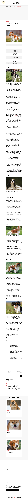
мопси (15, 115)
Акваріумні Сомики (11, 382)
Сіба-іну (8, 432)
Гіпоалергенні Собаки (12, 380)
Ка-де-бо (8, 412)
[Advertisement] (14, 14)
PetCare (16, 2)
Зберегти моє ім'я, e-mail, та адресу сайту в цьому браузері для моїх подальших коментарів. (13, 487)
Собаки (7, 21)
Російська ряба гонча (11, 452)
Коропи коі (10, 391)
